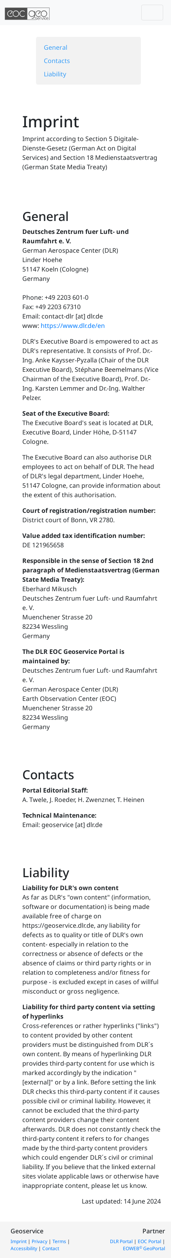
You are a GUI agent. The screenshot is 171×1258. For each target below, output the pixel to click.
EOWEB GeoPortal (144, 1248)
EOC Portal (149, 1241)
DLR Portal (121, 1241)
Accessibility (24, 1248)
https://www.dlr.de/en (73, 325)
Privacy (39, 1241)
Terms (59, 1241)
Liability (55, 74)
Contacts (57, 60)
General (55, 47)
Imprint (19, 1241)
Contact (50, 1248)
